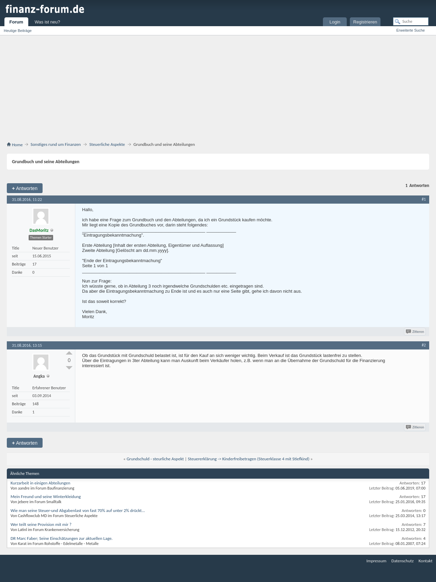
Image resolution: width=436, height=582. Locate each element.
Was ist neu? (47, 21)
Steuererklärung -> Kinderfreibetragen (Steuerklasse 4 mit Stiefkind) (248, 458)
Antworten (24, 188)
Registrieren (365, 21)
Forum (16, 21)
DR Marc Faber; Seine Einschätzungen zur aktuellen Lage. (62, 538)
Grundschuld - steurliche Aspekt (155, 458)
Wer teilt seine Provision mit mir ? (41, 524)
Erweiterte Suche (410, 30)
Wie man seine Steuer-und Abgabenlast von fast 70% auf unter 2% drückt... (78, 510)
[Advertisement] (218, 89)
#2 (424, 345)
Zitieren (415, 331)
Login (334, 21)
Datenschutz (402, 560)
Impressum (377, 560)
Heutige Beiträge (18, 31)
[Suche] (411, 21)
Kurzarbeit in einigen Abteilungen (40, 482)
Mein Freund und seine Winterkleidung (46, 496)
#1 (424, 199)
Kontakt (426, 560)
